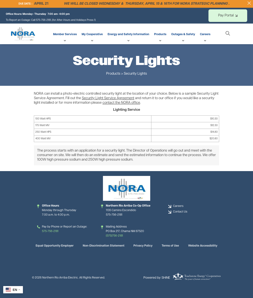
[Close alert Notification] (249, 3)
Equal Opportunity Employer (55, 245)
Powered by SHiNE (156, 277)
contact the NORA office (121, 103)
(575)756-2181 (114, 235)
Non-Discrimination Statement (103, 245)
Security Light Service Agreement (108, 98)
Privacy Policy (142, 245)
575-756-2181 (50, 231)
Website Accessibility (202, 245)
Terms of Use (170, 245)
